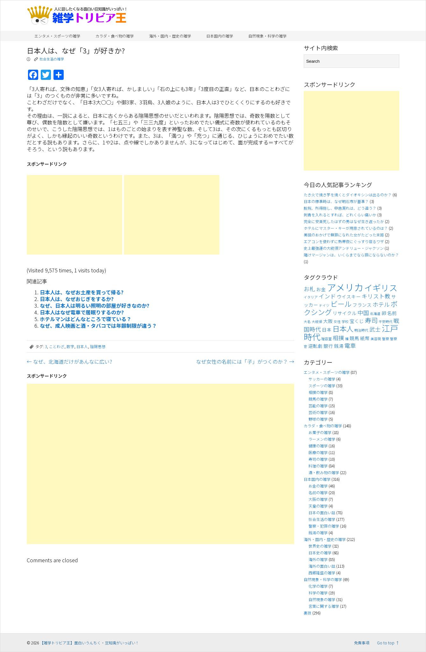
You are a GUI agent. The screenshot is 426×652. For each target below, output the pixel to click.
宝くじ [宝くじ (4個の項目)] (357, 321)
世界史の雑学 (320, 546)
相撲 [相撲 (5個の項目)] (338, 338)
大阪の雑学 (318, 499)
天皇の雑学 (318, 505)
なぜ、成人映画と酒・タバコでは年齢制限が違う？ (98, 325)
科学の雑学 (318, 592)
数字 (70, 346)
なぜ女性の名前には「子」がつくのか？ (245, 361)
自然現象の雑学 (322, 599)
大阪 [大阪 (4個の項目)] (328, 321)
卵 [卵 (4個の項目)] (383, 313)
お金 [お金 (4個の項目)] (321, 289)
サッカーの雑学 (322, 379)
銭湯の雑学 (318, 532)
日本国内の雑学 (219, 36)
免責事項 (361, 642)
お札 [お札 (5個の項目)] (309, 289)
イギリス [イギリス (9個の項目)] (380, 288)
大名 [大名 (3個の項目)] (307, 321)
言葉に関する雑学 (324, 606)
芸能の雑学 (318, 405)
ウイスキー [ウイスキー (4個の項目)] (349, 296)
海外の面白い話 (322, 566)
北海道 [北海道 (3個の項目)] (375, 313)
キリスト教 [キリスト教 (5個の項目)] (376, 296)
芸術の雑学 (318, 412)
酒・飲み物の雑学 (324, 472)
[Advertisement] (74, 215)
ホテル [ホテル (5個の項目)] (381, 304)
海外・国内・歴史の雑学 (170, 36)
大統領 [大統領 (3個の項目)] (317, 321)
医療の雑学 (318, 452)
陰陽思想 (97, 346)
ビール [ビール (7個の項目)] (340, 303)
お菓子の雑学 (320, 432)
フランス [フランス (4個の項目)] (362, 304)
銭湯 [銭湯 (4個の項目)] (339, 345)
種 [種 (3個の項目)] (347, 338)
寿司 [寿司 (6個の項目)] (371, 320)
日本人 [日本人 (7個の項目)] (342, 328)
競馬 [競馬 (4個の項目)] (354, 338)
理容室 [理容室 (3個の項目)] (326, 338)
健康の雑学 (318, 445)
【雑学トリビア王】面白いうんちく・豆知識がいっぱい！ (89, 642)
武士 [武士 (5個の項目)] (375, 329)
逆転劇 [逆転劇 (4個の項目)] (315, 345)
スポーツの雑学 (322, 385)
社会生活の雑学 (51, 58)
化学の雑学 (318, 586)
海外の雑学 (318, 559)
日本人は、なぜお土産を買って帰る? (82, 292)
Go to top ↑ (388, 642)
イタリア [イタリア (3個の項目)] (311, 297)
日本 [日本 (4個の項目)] (326, 329)
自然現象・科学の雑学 (267, 36)
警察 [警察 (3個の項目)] (385, 338)
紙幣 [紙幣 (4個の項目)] (365, 338)
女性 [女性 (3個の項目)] (337, 321)
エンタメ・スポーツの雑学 (57, 36)
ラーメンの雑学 (322, 439)
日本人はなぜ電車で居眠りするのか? (82, 312)
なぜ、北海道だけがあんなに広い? (69, 361)
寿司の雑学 (318, 459)
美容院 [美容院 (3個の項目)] (376, 338)
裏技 (307, 612)
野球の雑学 (318, 419)
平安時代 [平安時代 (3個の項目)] (386, 321)
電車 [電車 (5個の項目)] (350, 345)
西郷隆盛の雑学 (322, 572)
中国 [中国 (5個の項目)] (363, 313)
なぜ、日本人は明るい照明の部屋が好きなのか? (94, 305)
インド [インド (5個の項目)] (327, 296)
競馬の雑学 (318, 399)
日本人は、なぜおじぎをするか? (77, 299)
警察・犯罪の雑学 (324, 526)
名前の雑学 (318, 492)
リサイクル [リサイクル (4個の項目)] (345, 313)
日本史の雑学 (320, 552)
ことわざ (56, 346)
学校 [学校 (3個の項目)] (345, 321)
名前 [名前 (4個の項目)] (392, 313)
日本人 (82, 346)
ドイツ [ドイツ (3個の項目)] (324, 305)
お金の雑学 (318, 485)
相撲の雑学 (318, 392)
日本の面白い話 (322, 512)
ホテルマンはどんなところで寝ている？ (85, 319)
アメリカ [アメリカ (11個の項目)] (345, 287)
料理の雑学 (318, 465)
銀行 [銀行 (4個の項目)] (328, 345)
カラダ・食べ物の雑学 (115, 36)
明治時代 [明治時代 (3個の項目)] (361, 330)
